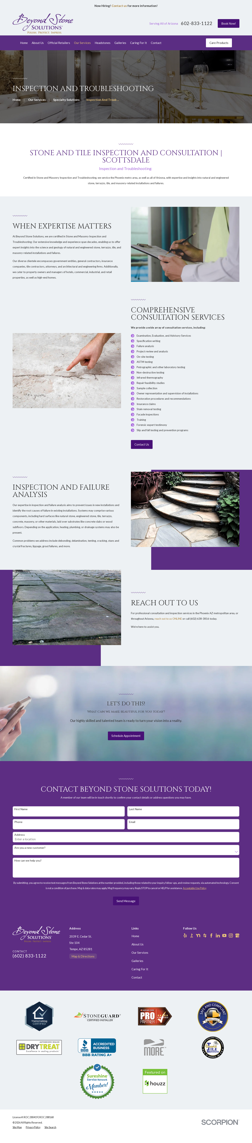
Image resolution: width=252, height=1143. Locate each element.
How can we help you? (28, 866)
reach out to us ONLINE (169, 618)
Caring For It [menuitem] (138, 43)
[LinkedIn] (218, 935)
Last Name (135, 814)
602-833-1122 (196, 23)
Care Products (218, 43)
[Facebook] (211, 935)
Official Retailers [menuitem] (59, 43)
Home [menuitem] (24, 43)
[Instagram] (231, 935)
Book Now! (228, 23)
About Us (138, 944)
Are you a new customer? (29, 853)
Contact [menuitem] (156, 43)
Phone (18, 827)
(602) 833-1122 (29, 955)
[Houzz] (205, 935)
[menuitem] (17, 1127)
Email (132, 827)
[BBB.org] (192, 935)
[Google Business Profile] (237, 935)
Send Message (126, 906)
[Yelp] (185, 935)
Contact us (119, 5)
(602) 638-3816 (201, 618)
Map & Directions (82, 956)
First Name (21, 814)
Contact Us (143, 444)
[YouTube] (224, 935)
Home (135, 936)
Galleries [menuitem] (120, 43)
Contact (137, 977)
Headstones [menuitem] (102, 43)
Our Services (140, 952)
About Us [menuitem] (38, 43)
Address (19, 840)
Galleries (137, 961)
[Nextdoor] (198, 935)
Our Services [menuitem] (82, 43)
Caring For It (140, 969)
